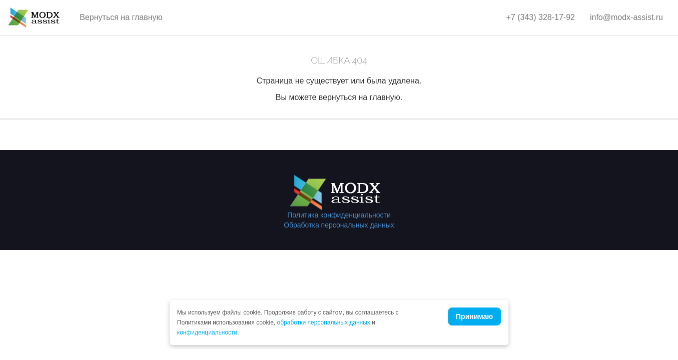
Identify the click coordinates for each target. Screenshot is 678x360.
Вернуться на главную (121, 17)
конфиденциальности (207, 332)
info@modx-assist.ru (626, 17)
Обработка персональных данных (339, 225)
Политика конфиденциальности (339, 215)
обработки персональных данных (323, 322)
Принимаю (474, 316)
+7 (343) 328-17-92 (540, 17)
